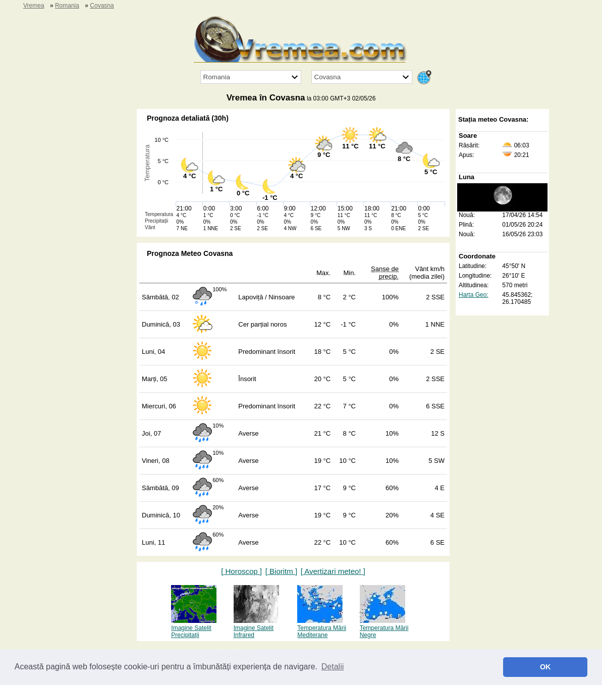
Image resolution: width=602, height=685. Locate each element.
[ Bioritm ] (281, 571)
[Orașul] (361, 77)
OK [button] (545, 667)
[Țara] (250, 77)
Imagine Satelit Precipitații (193, 628)
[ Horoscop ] (241, 571)
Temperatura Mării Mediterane (321, 628)
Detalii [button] (332, 666)
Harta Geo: (473, 294)
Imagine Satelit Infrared (256, 628)
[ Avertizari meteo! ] (333, 571)
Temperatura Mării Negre (384, 628)
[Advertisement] (90, 260)
